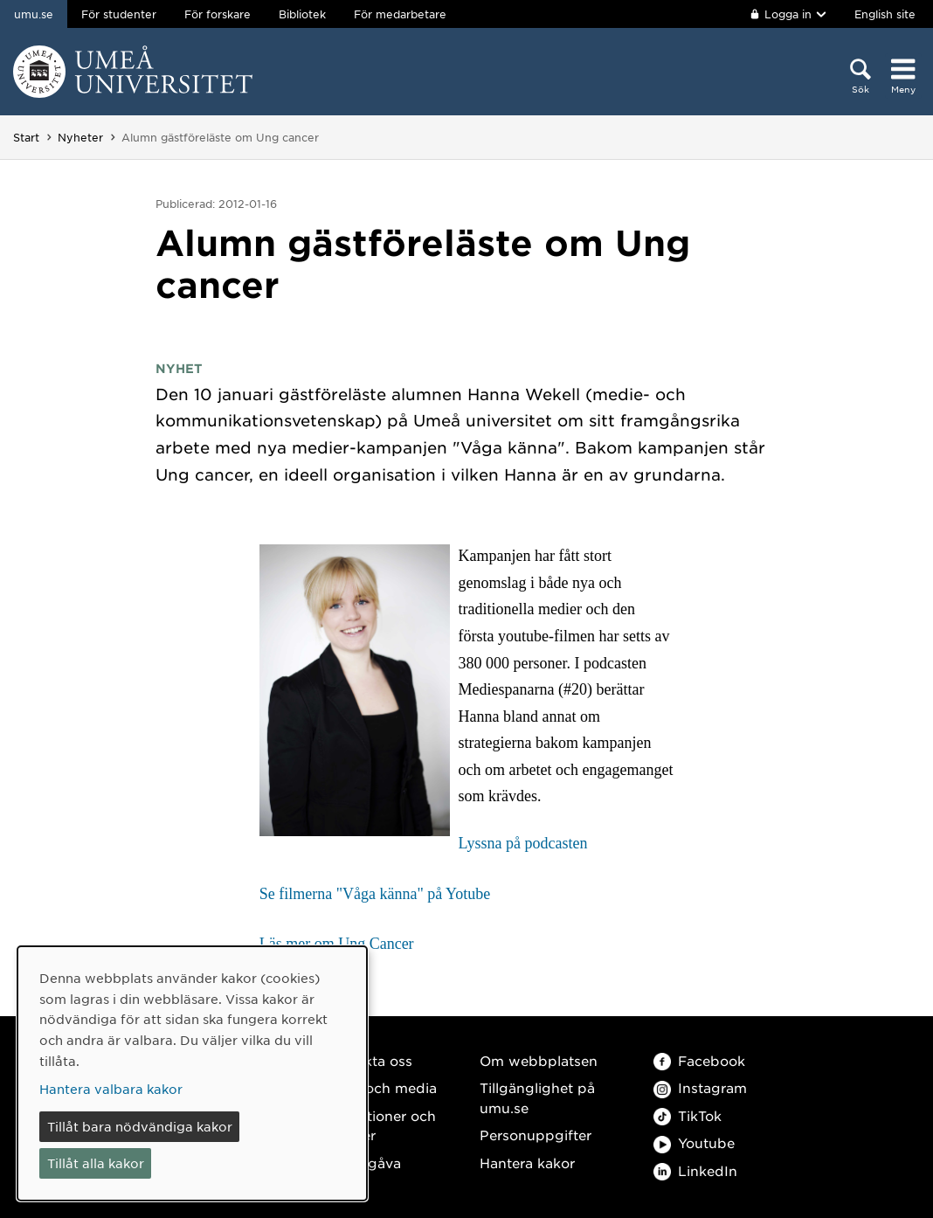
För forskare (217, 14)
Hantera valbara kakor (111, 1089)
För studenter (118, 14)
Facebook (699, 1060)
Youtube (694, 1142)
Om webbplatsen (539, 1060)
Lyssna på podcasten (523, 843)
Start (26, 137)
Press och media (380, 1087)
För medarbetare (400, 14)
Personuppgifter (535, 1134)
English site (885, 14)
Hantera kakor (527, 1162)
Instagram (700, 1087)
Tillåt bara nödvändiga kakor (139, 1126)
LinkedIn (695, 1170)
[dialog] (192, 1073)
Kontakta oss (368, 1060)
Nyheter (80, 137)
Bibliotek (302, 14)
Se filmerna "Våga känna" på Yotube (375, 894)
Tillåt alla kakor (95, 1163)
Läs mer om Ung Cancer (336, 943)
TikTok (687, 1115)
